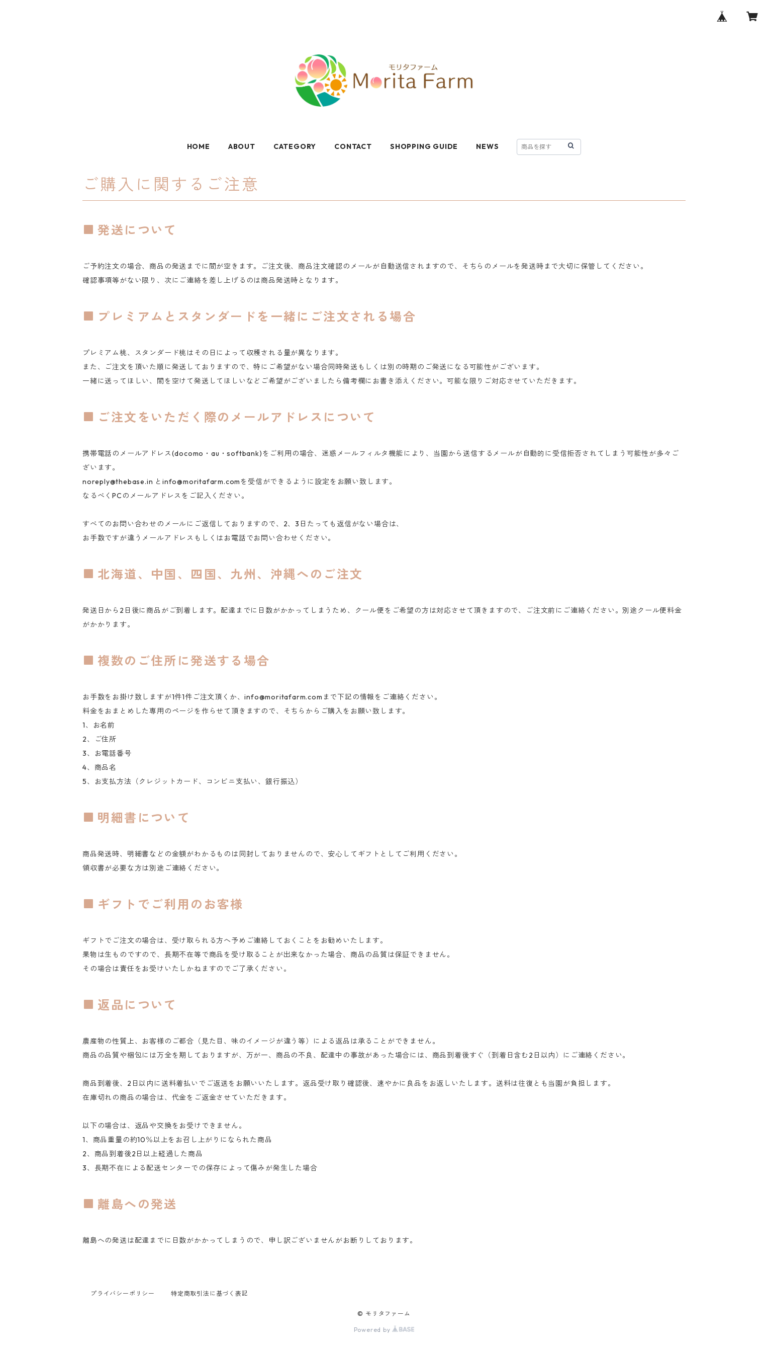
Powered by (384, 1329)
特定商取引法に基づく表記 (209, 1293)
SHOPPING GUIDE (424, 146)
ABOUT (241, 146)
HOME (198, 146)
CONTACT (353, 146)
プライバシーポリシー (122, 1293)
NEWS (487, 146)
